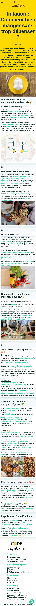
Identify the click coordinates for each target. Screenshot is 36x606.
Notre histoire (13, 591)
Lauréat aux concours (16, 597)
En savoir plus (13, 588)
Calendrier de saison (15, 562)
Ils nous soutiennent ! (16, 599)
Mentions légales (14, 568)
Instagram (12, 580)
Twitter (10, 582)
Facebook (11, 578)
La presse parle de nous (17, 595)
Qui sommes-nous (15, 593)
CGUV (10, 570)
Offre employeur (14, 557)
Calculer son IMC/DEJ (16, 559)
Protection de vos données (18, 572)
